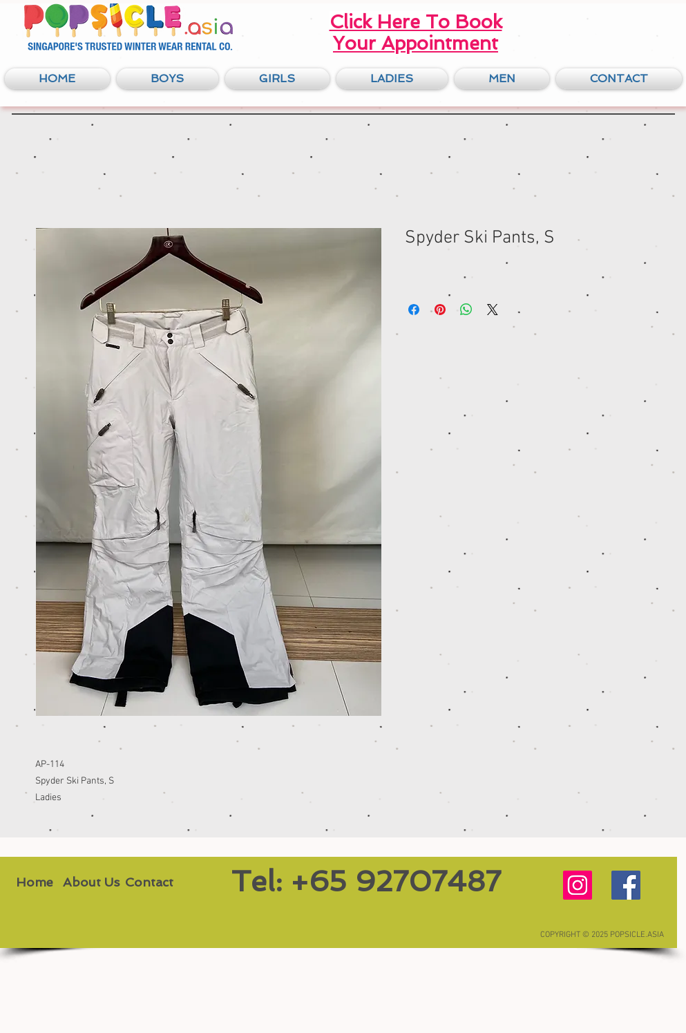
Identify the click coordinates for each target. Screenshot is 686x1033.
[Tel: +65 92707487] (366, 882)
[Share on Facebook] (414, 309)
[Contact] (149, 882)
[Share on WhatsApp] (466, 309)
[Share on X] (492, 309)
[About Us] (91, 882)
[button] (167, 78)
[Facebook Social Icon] (625, 885)
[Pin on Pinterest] (440, 309)
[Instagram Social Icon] (577, 885)
